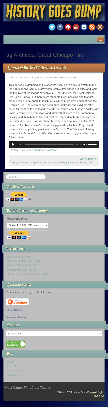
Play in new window (31, 149)
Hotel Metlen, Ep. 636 (18, 256)
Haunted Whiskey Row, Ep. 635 (24, 261)
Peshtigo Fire (86, 162)
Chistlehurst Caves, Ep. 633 (22, 269)
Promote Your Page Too (16, 317)
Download (51, 149)
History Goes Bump (46, 77)
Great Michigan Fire (51, 162)
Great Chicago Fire (32, 162)
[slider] (49, 144)
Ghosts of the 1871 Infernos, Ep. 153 (37, 67)
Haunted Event (71, 77)
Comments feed (15, 370)
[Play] (13, 144)
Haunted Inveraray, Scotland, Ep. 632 (27, 274)
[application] (54, 144)
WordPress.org (15, 375)
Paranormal (73, 162)
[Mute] (85, 144)
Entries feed (13, 366)
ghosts (19, 162)
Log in (10, 361)
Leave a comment (88, 159)
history (64, 162)
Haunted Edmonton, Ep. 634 (22, 265)
